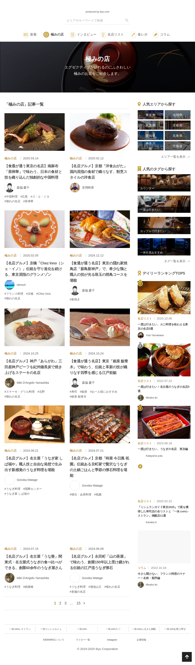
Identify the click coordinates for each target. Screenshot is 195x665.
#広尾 (24, 196)
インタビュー (86, 34)
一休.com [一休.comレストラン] (82, 629)
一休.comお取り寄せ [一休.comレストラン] (175, 629)
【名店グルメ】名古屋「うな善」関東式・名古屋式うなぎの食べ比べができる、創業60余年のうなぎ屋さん (33, 562)
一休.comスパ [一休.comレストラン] (113, 629)
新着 (33, 34)
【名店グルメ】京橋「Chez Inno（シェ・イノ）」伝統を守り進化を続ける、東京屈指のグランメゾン (34, 269)
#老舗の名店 (78, 591)
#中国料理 (10, 196)
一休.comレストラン (20, 629)
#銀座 (83, 391)
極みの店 (57, 34)
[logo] (97, 6)
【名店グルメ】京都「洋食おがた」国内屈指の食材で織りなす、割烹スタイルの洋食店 (98, 171)
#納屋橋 (28, 586)
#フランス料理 (13, 293)
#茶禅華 (28, 201)
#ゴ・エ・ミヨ (40, 196)
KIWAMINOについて (53, 639)
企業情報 (141, 639)
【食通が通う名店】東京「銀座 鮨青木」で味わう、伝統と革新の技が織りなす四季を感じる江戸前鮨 (99, 367)
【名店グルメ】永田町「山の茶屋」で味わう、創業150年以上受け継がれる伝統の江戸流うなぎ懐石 (99, 562)
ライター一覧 (83, 639)
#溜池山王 (94, 586)
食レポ (142, 34)
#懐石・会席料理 (80, 494)
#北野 (41, 391)
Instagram (112, 639)
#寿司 (73, 391)
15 (78, 603)
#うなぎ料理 (12, 488)
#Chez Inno (43, 293)
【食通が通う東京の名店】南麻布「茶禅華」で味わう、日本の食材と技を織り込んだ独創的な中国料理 (33, 171)
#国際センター (32, 488)
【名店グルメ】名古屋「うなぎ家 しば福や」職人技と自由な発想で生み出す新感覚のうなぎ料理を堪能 (33, 464)
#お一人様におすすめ (103, 391)
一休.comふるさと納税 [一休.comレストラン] (144, 629)
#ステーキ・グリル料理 (19, 391)
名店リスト (116, 34)
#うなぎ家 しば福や (17, 493)
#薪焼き (75, 299)
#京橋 (29, 293)
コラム (165, 34)
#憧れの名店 (12, 201)
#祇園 (97, 494)
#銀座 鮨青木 (78, 396)
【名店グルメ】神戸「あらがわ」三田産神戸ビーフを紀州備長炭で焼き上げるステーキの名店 (33, 367)
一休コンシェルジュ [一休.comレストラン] (50, 629)
